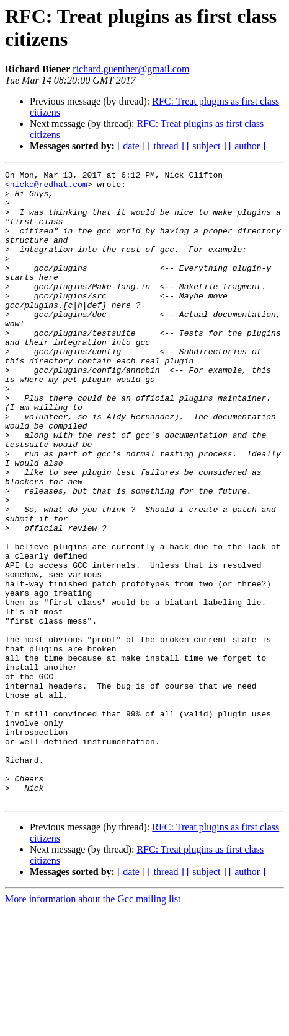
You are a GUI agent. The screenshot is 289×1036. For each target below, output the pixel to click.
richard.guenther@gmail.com (131, 69)
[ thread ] (166, 146)
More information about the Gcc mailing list (93, 1025)
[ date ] (131, 146)
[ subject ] (206, 146)
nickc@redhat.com (48, 187)
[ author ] (247, 146)
